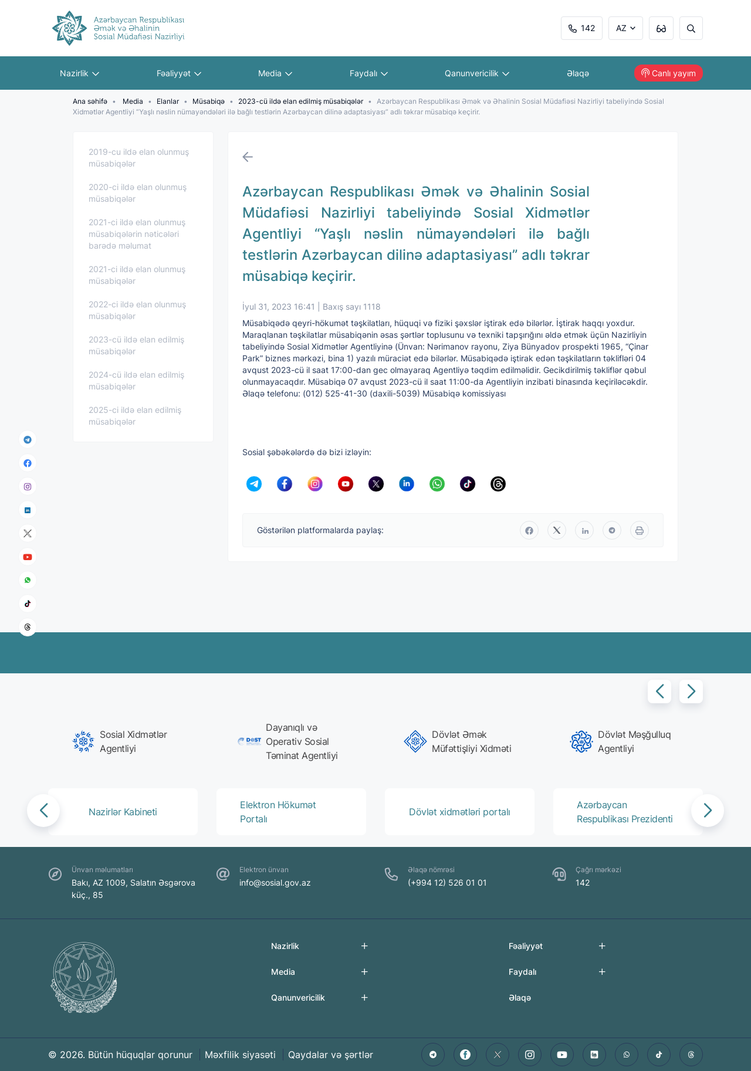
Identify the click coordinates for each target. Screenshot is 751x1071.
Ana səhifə (90, 101)
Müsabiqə (208, 101)
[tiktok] (27, 603)
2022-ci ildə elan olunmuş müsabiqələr (137, 310)
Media (275, 73)
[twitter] (556, 530)
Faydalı (369, 73)
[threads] (27, 627)
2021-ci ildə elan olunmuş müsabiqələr (137, 275)
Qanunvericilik (477, 73)
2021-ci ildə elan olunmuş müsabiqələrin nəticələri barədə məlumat (137, 233)
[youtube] (27, 557)
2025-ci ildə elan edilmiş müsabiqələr (135, 415)
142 (582, 28)
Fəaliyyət (179, 73)
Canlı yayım (668, 73)
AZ (621, 28)
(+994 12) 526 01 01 (447, 882)
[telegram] (27, 439)
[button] (659, 691)
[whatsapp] (27, 580)
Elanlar (168, 101)
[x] (27, 533)
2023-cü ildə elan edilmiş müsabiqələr (300, 101)
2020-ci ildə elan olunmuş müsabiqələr (138, 193)
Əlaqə (578, 73)
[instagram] (27, 486)
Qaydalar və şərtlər (330, 1054)
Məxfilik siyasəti (240, 1054)
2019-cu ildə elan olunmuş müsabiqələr (139, 157)
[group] (126, 741)
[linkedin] (27, 509)
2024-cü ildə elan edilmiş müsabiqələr (136, 380)
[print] (639, 530)
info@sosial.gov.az (275, 882)
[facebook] (27, 462)
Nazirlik (79, 73)
